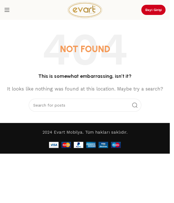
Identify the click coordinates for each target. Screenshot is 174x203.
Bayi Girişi (153, 10)
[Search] (85, 105)
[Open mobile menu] (7, 10)
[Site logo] (85, 9)
